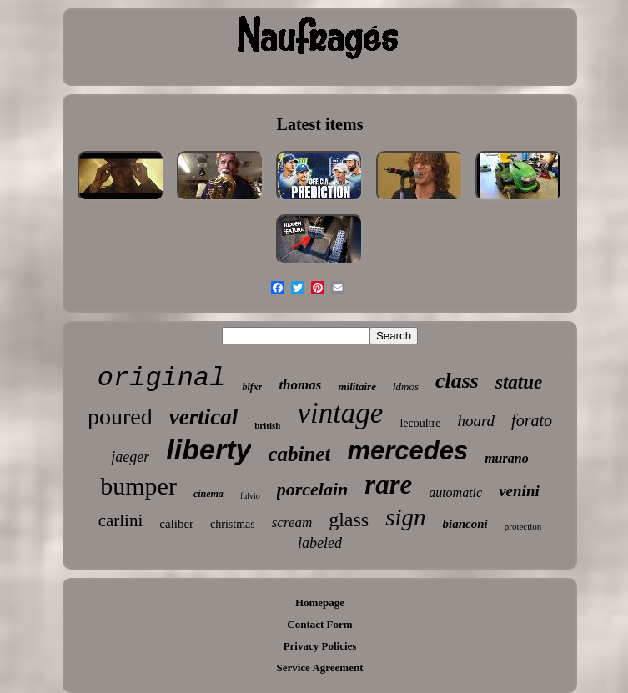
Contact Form (319, 624)
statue (518, 382)
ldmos (406, 386)
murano (506, 458)
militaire (357, 386)
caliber (176, 523)
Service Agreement (319, 667)
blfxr (252, 387)
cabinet (299, 454)
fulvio (250, 495)
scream (292, 522)
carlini (120, 520)
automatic (455, 492)
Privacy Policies (320, 646)
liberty (208, 449)
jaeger (130, 457)
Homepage (319, 602)
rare (388, 485)
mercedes (407, 450)
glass (349, 519)
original (162, 378)
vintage (340, 413)
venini (519, 491)
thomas (300, 385)
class (457, 381)
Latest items (320, 124)
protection (523, 526)
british (267, 425)
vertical (203, 416)
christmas (232, 524)
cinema (208, 494)
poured (120, 416)
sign (405, 517)
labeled (320, 543)
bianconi (465, 523)
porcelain (313, 489)
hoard (476, 420)
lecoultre (419, 423)
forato (531, 420)
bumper (138, 486)
